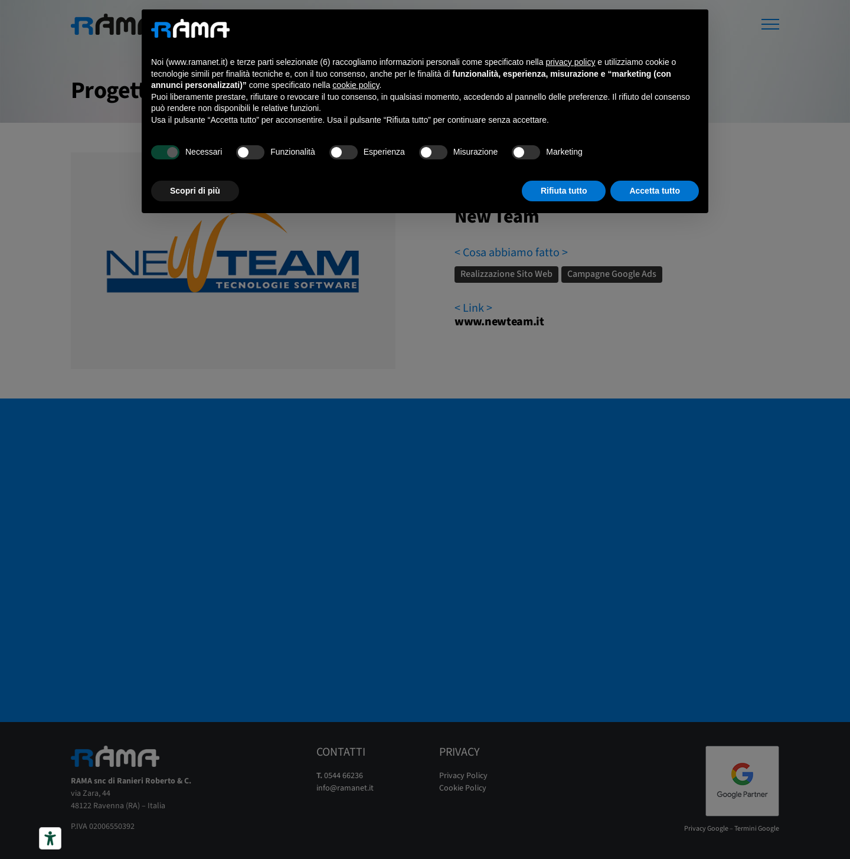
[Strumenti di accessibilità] (50, 838)
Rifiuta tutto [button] (564, 190)
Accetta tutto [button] (654, 190)
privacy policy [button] (570, 62)
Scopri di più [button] (195, 190)
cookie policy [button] (355, 85)
